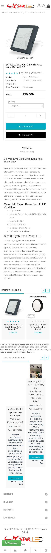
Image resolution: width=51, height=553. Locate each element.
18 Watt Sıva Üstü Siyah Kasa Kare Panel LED (13, 327)
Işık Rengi (11, 102)
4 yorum (24, 73)
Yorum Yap (37, 73)
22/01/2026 (17, 430)
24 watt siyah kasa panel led (20, 344)
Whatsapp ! (11, 542)
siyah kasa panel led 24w (23, 352)
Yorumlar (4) (27, 152)
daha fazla (15, 478)
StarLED (17, 426)
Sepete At (25, 126)
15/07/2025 (38, 409)
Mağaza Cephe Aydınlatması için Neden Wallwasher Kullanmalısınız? (15, 416)
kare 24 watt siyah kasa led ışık (27, 347)
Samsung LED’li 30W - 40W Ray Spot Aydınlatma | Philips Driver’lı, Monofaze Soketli (36, 391)
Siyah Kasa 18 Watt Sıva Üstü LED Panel (38, 327)
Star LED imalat (30, 77)
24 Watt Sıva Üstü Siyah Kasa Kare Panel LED (25, 12)
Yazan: (11, 426)
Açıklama (27, 148)
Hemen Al (25, 135)
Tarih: (10, 430)
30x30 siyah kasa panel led (27, 349)
